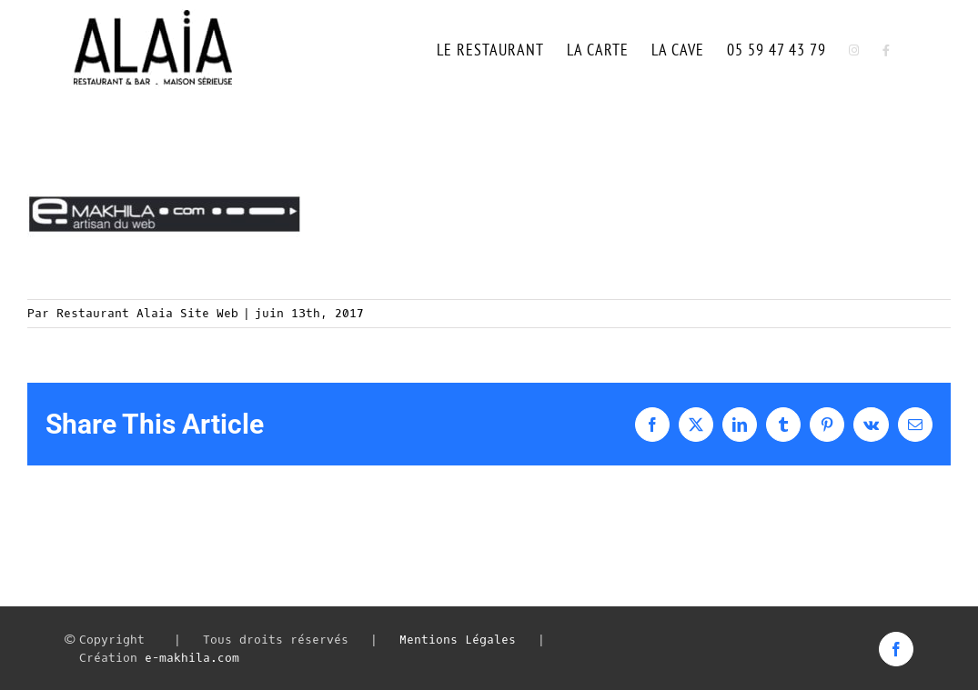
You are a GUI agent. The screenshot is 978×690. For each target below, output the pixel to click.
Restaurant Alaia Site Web (147, 313)
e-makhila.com (192, 657)
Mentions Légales (457, 639)
